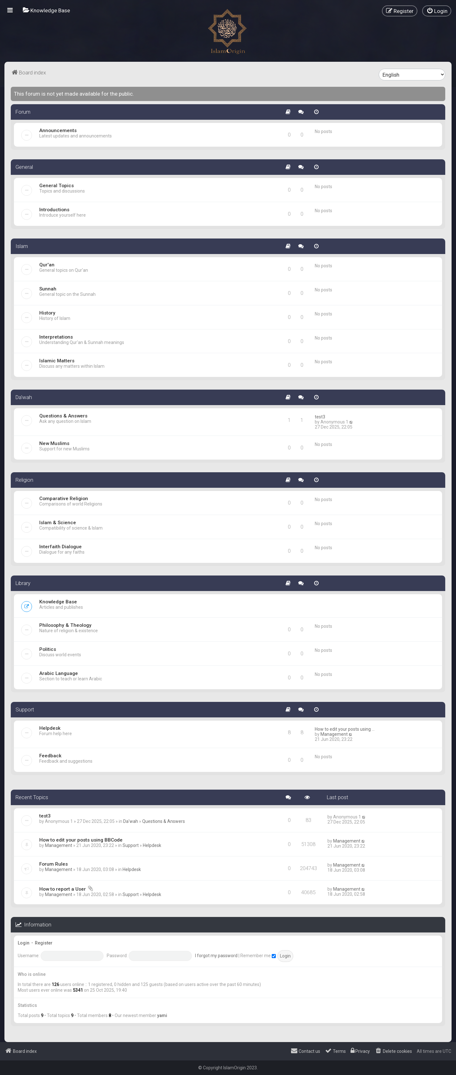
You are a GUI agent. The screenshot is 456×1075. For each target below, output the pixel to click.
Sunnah (47, 289)
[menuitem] (46, 10)
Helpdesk (49, 728)
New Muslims (54, 443)
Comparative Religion (63, 498)
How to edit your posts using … (345, 729)
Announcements (58, 130)
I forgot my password (216, 955)
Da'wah (24, 397)
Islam (22, 246)
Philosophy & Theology (65, 625)
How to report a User (62, 889)
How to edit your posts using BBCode (81, 840)
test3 (320, 416)
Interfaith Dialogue (60, 547)
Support (25, 709)
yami (162, 1015)
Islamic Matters (56, 361)
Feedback (50, 756)
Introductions (54, 210)
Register (44, 942)
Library (23, 583)
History (47, 313)
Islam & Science (57, 522)
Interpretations (56, 337)
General (24, 167)
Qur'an (46, 265)
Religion (24, 480)
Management (334, 734)
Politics (47, 649)
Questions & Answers (63, 416)
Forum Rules (53, 864)
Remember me (258, 955)
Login (23, 942)
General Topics (56, 185)
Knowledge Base (58, 602)
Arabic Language (58, 673)
